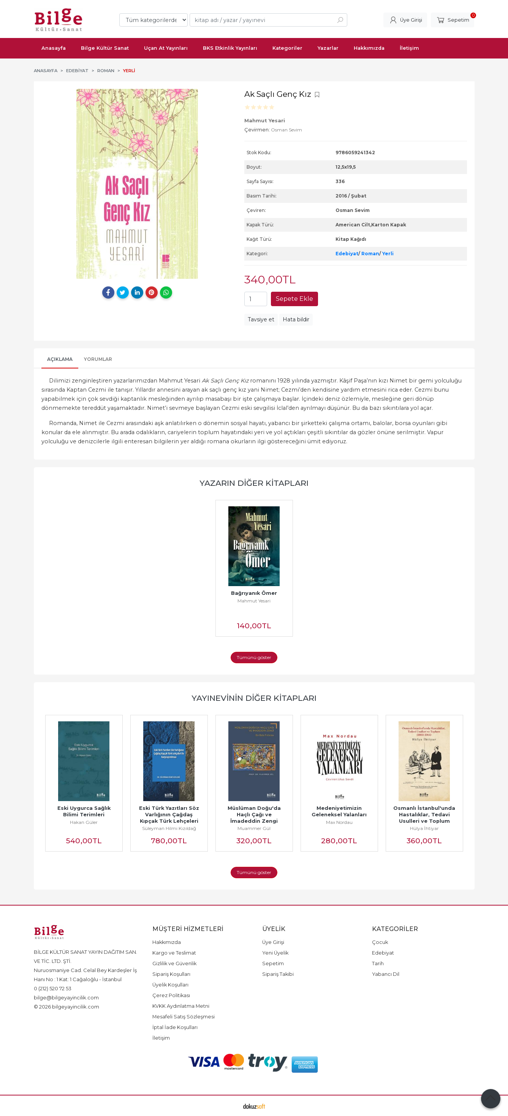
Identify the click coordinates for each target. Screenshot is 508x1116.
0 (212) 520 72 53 (52, 988)
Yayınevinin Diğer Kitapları (254, 698)
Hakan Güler (84, 822)
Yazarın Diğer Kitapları (254, 483)
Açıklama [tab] (60, 359)
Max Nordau (339, 822)
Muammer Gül (254, 828)
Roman (370, 253)
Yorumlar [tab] (98, 359)
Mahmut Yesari (254, 601)
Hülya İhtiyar (424, 828)
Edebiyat (347, 253)
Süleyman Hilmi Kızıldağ (169, 828)
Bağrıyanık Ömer (254, 593)
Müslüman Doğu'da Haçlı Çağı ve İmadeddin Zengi (255, 814)
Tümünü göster (254, 657)
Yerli (388, 253)
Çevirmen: (257, 129)
